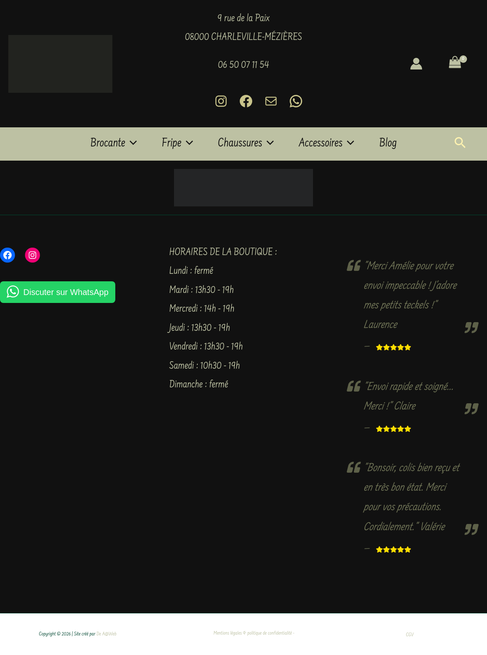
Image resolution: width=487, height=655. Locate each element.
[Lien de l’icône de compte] (416, 63)
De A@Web (107, 634)
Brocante (113, 144)
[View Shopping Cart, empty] (461, 63)
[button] (131, 144)
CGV (409, 635)
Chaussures (246, 144)
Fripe (177, 144)
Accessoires (326, 144)
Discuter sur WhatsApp (66, 292)
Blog (388, 144)
